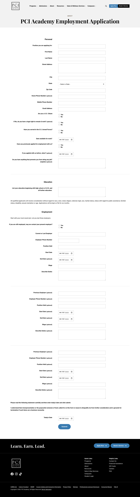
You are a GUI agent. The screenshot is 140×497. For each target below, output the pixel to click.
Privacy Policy (67, 487)
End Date (46, 259)
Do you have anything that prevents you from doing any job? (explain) (32, 161)
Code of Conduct (24, 487)
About (52, 6)
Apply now (102, 446)
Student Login (89, 476)
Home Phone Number (42, 96)
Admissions (43, 6)
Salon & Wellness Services (76, 6)
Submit (64, 427)
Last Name (48, 58)
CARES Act (14, 487)
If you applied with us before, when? (37, 153)
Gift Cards (112, 466)
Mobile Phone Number (44, 102)
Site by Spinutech (46, 489)
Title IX (116, 487)
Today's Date (48, 417)
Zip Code (49, 89)
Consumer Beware (106, 487)
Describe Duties (47, 272)
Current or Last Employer (43, 233)
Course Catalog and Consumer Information (48, 487)
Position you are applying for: (42, 45)
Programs (34, 6)
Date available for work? (44, 139)
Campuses (92, 6)
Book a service (121, 446)
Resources (61, 6)
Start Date (48, 252)
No (62, 117)
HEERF (32, 487)
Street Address (47, 64)
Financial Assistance (116, 463)
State (50, 83)
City (51, 77)
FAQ (110, 471)
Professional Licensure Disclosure (89, 487)
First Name (48, 52)
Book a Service (124, 6)
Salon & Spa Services (91, 471)
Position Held (47, 246)
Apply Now (113, 6)
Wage (50, 265)
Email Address (47, 108)
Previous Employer (42, 293)
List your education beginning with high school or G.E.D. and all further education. (32, 189)
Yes (62, 115)
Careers (111, 469)
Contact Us (112, 461)
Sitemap (75, 487)
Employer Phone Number (44, 240)
